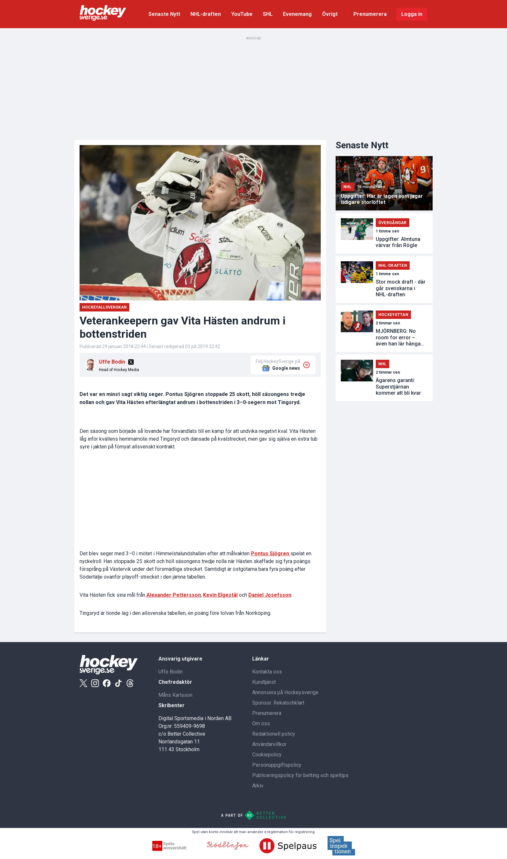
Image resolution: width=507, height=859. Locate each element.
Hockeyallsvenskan (104, 307)
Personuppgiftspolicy (276, 765)
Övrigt (330, 14)
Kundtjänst (264, 682)
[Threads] (130, 683)
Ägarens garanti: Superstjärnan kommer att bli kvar (398, 386)
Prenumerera (370, 14)
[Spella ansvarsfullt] (175, 849)
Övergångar (392, 222)
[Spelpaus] (288, 853)
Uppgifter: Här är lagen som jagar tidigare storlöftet (382, 199)
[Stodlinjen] (228, 848)
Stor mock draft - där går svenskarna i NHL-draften (401, 288)
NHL (347, 187)
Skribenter (171, 705)
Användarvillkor (269, 744)
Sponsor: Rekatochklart (278, 703)
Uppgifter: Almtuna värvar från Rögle (398, 242)
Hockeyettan (393, 314)
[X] (131, 362)
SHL (268, 14)
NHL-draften (205, 14)
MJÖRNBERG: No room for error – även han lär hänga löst (398, 337)
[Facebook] (107, 683)
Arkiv (258, 786)
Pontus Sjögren (270, 553)
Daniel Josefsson (269, 595)
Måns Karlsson (175, 695)
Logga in (411, 14)
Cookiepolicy (267, 755)
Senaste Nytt (164, 14)
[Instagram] (95, 683)
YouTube (242, 14)
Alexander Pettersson (173, 595)
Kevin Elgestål (220, 595)
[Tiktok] (118, 683)
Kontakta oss (267, 672)
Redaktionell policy (273, 734)
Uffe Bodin (112, 362)
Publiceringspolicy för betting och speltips (300, 775)
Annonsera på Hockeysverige (285, 692)
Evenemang (297, 14)
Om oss (261, 723)
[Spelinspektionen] (341, 854)
